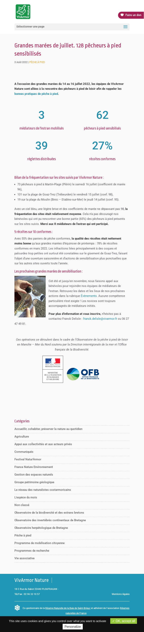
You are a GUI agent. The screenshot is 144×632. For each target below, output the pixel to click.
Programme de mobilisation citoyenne (39, 543)
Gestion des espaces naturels (33, 474)
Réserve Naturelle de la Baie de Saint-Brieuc (67, 608)
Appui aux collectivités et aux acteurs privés (43, 444)
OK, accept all (123, 621)
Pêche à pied (37, 62)
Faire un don (133, 15)
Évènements (89, 296)
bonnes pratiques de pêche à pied (36, 94)
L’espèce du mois (25, 497)
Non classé (21, 505)
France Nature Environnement (33, 467)
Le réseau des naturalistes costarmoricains (42, 490)
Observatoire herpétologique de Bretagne (41, 528)
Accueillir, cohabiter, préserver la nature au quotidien (48, 429)
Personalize (73, 626)
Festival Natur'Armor (27, 459)
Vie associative (24, 558)
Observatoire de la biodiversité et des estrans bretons (49, 512)
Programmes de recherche (31, 550)
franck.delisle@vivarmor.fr (100, 318)
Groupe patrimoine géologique (34, 482)
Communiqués (23, 452)
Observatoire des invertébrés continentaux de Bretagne (50, 520)
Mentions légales (121, 594)
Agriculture (21, 436)
